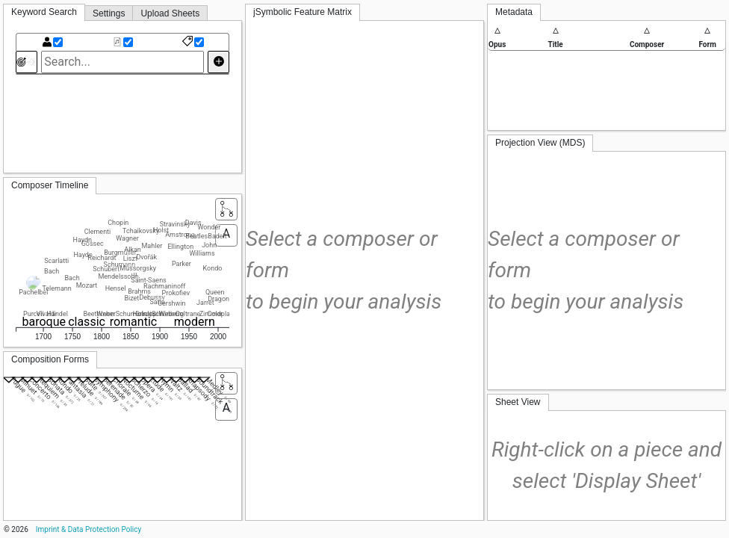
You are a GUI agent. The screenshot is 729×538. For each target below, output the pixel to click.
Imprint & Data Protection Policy (88, 529)
